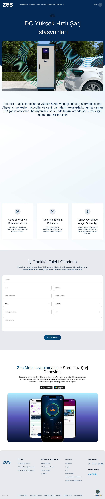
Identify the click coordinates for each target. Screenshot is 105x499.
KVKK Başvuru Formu (36, 495)
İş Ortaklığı (32, 4)
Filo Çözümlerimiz (45, 470)
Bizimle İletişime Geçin (52, 337)
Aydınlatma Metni (22, 495)
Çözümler (43, 4)
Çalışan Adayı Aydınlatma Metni (73, 480)
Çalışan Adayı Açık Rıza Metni (73, 477)
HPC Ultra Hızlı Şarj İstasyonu (26, 470)
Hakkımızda (68, 463)
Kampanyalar (51, 4)
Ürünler (38, 4)
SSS (66, 470)
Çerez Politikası (69, 473)
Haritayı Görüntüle (45, 463)
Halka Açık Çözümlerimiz (47, 467)
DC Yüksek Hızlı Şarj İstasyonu (26, 467)
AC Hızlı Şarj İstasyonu (24, 463)
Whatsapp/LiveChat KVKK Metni (52, 495)
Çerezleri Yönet (68, 495)
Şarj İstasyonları (24, 4)
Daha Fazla (60, 5)
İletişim (67, 467)
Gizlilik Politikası (78, 495)
